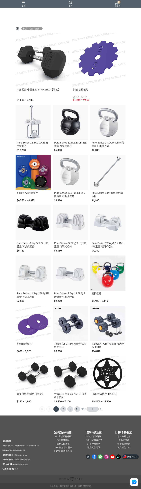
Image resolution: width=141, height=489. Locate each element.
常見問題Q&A (123, 447)
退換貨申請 (123, 440)
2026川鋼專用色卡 (63, 451)
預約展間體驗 (63, 440)
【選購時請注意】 (94, 432)
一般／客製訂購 (93, 436)
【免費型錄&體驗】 (63, 432)
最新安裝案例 (63, 444)
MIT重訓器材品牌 (63, 436)
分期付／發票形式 (93, 440)
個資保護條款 (123, 444)
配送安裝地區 (93, 447)
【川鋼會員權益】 (124, 432)
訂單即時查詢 (93, 444)
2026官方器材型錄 (63, 447)
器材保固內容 (123, 436)
